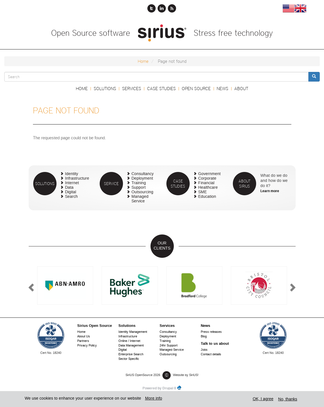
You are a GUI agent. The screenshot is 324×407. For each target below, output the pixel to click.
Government (209, 174)
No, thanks (287, 399)
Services (131, 88)
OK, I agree (263, 399)
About (241, 88)
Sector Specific (128, 359)
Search (71, 197)
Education (207, 197)
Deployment (142, 178)
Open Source (196, 88)
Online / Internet (129, 341)
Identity (71, 174)
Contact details (211, 354)
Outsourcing (142, 192)
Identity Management (132, 332)
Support (138, 188)
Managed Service (140, 199)
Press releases (211, 332)
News (222, 88)
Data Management (131, 345)
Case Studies (161, 88)
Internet (72, 183)
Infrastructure (77, 178)
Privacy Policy (87, 345)
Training (138, 183)
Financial (206, 183)
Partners (83, 341)
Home (143, 61)
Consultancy (142, 174)
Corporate (207, 178)
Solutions (105, 88)
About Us (83, 336)
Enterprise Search (130, 354)
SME (202, 192)
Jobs (204, 350)
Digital (70, 192)
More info (153, 398)
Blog (204, 336)
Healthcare (208, 188)
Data (69, 188)
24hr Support (168, 345)
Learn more (269, 191)
